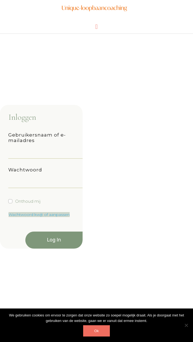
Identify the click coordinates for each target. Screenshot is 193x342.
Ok (96, 331)
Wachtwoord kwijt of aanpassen (39, 214)
